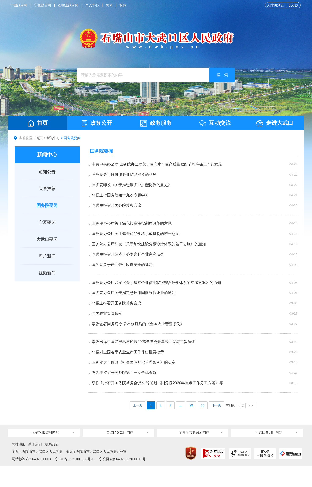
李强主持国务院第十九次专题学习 (120, 200)
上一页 (137, 426)
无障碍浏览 (275, 5)
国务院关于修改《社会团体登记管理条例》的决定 (134, 381)
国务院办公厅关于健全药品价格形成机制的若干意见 (136, 241)
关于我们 (35, 465)
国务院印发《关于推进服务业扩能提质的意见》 (132, 188)
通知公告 (47, 171)
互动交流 (215, 123)
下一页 (216, 426)
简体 (109, 5)
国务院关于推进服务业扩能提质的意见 (124, 177)
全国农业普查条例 (107, 329)
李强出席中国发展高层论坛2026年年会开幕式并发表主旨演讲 (144, 358)
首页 (38, 123)
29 (191, 426)
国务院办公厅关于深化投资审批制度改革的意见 (132, 229)
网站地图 (18, 465)
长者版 (293, 5)
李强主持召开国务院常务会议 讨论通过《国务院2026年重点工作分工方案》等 (157, 405)
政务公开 (97, 123)
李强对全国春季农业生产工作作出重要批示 (128, 370)
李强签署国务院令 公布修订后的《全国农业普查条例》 (138, 340)
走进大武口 (274, 123)
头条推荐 (47, 188)
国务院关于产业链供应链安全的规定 (122, 276)
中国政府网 (18, 5)
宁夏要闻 (47, 222)
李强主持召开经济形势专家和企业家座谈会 (128, 264)
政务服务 (156, 123)
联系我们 (51, 465)
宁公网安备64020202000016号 (122, 480)
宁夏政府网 (42, 5)
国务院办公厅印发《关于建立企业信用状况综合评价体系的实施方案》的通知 (156, 294)
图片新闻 (47, 256)
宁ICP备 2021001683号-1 (74, 480)
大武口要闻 (47, 239)
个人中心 (92, 5)
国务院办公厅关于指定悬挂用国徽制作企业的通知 (134, 305)
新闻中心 (53, 138)
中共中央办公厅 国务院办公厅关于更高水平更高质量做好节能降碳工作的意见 (157, 165)
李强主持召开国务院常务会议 (117, 211)
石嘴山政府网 (68, 5)
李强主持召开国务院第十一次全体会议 (124, 393)
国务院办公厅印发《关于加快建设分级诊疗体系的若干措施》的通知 (149, 253)
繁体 (122, 5)
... (180, 426)
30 (202, 426)
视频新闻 (47, 273)
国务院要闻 (47, 205)
